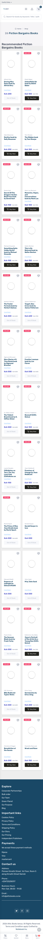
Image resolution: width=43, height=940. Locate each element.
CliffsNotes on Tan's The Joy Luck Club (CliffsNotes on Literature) (10, 474)
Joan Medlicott (29, 468)
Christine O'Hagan (9, 746)
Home (18, 29)
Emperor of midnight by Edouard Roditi (10, 584)
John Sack (28, 579)
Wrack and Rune (31, 748)
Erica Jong (28, 690)
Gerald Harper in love (31, 527)
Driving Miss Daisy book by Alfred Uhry (9, 84)
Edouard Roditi (8, 579)
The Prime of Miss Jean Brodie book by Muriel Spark (11, 528)
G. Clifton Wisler (9, 412)
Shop (26, 29)
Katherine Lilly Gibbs (31, 635)
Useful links (6, 2)
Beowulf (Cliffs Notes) (30, 416)
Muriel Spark (8, 524)
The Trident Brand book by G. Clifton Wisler (10, 417)
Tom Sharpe (28, 135)
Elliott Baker (28, 79)
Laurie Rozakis (8, 468)
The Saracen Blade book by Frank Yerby (9, 639)
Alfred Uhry (7, 79)
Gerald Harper (29, 524)
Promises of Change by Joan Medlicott (31, 472)
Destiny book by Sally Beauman (10, 138)
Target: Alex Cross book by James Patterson (32, 306)
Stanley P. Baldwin (30, 412)
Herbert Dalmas (9, 301)
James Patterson (30, 301)
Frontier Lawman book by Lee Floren (31, 361)
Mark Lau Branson (30, 190)
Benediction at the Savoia (10, 749)
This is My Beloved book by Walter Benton (31, 250)
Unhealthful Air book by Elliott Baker (31, 84)
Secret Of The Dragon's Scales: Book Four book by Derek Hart (10, 196)
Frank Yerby (7, 635)
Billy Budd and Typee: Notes (9, 694)
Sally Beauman (8, 135)
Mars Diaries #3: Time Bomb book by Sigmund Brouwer (10, 362)
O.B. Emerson (8, 690)
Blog (4, 808)
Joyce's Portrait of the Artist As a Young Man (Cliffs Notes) (32, 640)
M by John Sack (31, 582)
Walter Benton (29, 246)
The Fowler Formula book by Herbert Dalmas (10, 306)
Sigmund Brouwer (9, 357)
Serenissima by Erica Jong (31, 694)
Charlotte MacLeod (31, 746)
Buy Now (31, 98)
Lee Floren (28, 357)
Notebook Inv (21, 929)
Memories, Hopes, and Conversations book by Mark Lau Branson (32, 197)
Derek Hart (7, 190)
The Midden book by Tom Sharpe (31, 138)
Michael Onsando (9, 246)
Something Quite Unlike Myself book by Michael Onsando (10, 251)
